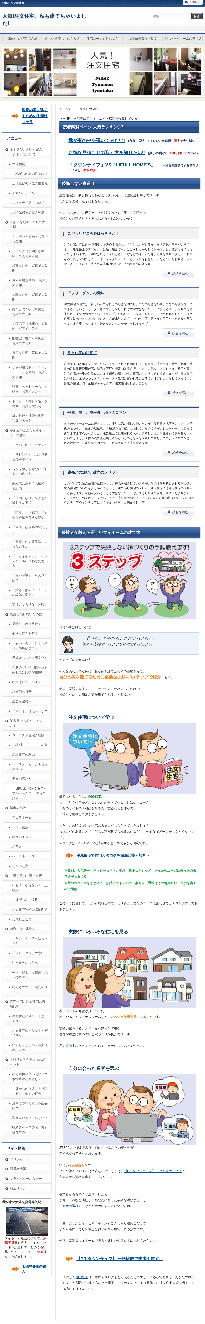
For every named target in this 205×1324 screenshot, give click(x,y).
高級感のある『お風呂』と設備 (30, 486)
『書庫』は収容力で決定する (30, 529)
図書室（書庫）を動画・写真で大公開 (30, 340)
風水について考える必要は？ (30, 1105)
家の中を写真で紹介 (22, 38)
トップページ (67, 109)
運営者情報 (18, 1169)
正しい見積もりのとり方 (62, 38)
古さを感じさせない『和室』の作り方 (30, 471)
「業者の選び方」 (72, 1206)
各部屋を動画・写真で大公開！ (27, 224)
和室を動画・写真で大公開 (30, 268)
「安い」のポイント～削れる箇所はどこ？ (30, 645)
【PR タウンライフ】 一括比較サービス (153, 1171)
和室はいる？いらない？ (30, 1118)
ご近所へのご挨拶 (25, 900)
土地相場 (18, 164)
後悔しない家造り (23, 929)
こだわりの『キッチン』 (30, 445)
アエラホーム (22, 817)
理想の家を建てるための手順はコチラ (35, 116)
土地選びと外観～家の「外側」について (26, 152)
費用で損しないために (26, 614)
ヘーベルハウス (23, 856)
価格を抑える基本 (25, 633)
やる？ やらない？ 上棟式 (30, 887)
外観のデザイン (23, 193)
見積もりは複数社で (26, 624)
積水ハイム (20, 837)
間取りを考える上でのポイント (27, 1062)
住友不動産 (20, 866)
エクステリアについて (28, 202)
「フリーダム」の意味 (85, 293)
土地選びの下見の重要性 (30, 183)
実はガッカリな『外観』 (30, 604)
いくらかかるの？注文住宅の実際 (30, 1047)
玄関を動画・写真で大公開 (30, 297)
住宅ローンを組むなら (103, 38)
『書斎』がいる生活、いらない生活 (30, 544)
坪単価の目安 (22, 691)
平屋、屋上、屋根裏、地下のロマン (96, 413)
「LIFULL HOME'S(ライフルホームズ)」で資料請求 (29, 793)
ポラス (17, 846)
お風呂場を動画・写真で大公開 (30, 282)
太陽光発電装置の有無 (28, 212)
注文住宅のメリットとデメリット (30, 1033)
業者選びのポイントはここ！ (27, 723)
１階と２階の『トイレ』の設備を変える (30, 592)
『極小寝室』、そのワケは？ (30, 578)
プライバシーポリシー (26, 1178)
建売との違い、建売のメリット (93, 472)
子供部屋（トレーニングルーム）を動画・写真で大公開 (30, 372)
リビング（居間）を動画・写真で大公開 (28, 253)
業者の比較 (18, 808)
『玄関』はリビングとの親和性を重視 (30, 500)
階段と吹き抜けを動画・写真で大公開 (30, 311)
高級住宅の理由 (23, 754)
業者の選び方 (22, 779)
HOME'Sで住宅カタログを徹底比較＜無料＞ (113, 855)
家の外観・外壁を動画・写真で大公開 (30, 418)
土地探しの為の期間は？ (30, 173)
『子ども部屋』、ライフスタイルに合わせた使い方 (30, 561)
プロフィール (19, 1159)
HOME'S (82, 1277)
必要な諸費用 (22, 701)
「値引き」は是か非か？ (30, 711)
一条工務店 (20, 827)
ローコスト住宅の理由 (28, 735)
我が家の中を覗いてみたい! (96, 140)
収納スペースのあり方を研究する (30, 1130)
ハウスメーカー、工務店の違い (30, 766)
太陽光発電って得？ (142, 38)
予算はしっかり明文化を (30, 658)
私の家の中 (67, 1046)
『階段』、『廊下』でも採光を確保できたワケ (30, 515)
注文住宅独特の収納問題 (30, 909)
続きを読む (180, 273)
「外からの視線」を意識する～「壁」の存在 (30, 1091)
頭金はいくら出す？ (26, 682)
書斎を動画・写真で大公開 (30, 355)
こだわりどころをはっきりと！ (93, 233)
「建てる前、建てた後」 (27, 875)
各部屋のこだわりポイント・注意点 (27, 432)
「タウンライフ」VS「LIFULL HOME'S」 (112, 164)
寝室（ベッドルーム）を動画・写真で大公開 (30, 389)
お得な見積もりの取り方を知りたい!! (106, 152)
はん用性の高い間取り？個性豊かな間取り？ (30, 1076)
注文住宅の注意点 (82, 353)
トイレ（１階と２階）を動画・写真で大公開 (30, 403)
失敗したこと (22, 919)
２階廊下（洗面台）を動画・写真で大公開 (30, 326)
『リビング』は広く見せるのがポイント (30, 457)
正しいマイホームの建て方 (182, 38)
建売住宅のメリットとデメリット (30, 1018)
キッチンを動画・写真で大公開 (30, 239)
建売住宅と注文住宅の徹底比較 (27, 1004)
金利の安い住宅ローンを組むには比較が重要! (30, 670)
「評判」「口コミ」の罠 (30, 745)
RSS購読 (194, 2)
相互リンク (18, 1188)
